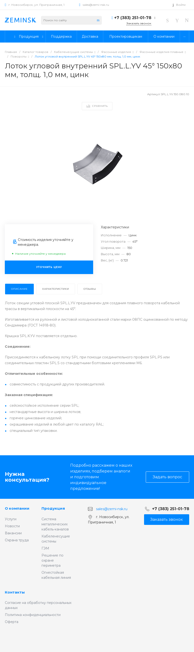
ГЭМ (45, 548)
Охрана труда (17, 540)
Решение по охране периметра (52, 560)
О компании (17, 508)
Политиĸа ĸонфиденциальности (33, 615)
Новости (12, 526)
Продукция (53, 508)
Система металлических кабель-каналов (55, 524)
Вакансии (13, 533)
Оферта (11, 622)
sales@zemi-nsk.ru (96, 5)
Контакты (15, 592)
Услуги (10, 519)
